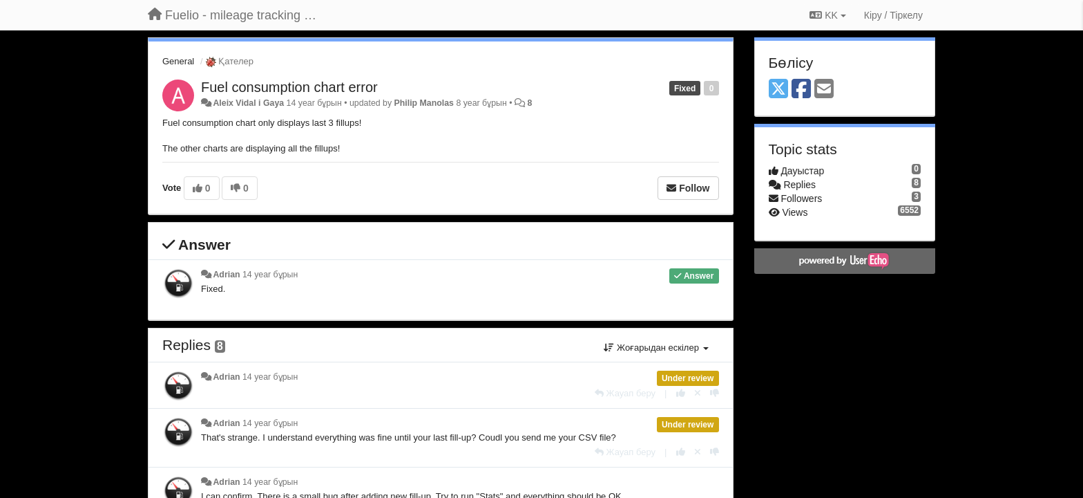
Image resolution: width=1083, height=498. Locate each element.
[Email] (824, 89)
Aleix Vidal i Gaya (248, 103)
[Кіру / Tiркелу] (893, 15)
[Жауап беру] (625, 393)
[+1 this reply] (680, 393)
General (178, 61)
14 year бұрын (270, 274)
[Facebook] (801, 89)
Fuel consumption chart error (289, 87)
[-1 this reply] (714, 393)
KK (827, 15)
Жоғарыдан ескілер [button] (656, 347)
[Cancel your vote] (697, 393)
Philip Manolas (424, 103)
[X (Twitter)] (778, 89)
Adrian (226, 274)
